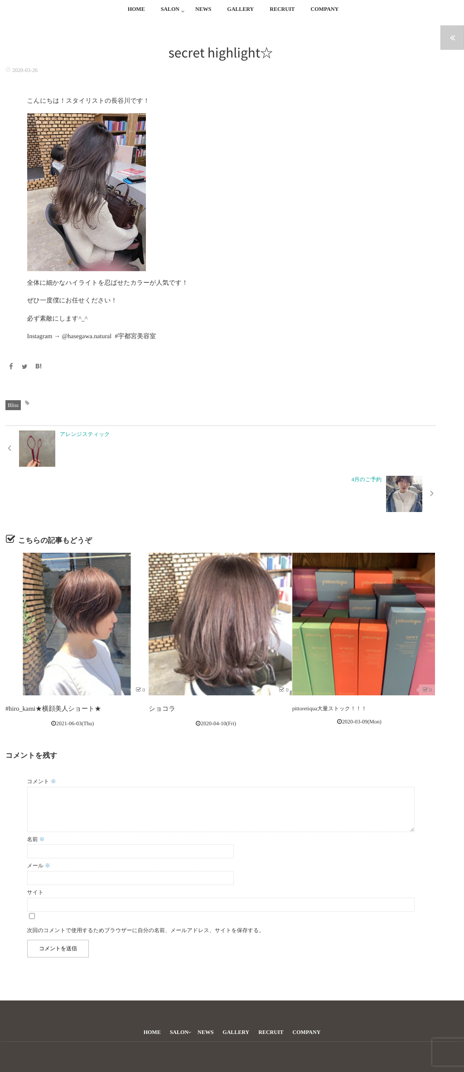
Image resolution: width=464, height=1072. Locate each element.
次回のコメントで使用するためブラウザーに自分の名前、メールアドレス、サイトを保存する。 (146, 883)
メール (39, 818)
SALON (170, 14)
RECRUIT (282, 14)
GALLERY (240, 14)
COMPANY (325, 14)
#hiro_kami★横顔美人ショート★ (45, 663)
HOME (136, 14)
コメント (41, 734)
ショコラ (160, 663)
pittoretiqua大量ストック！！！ (329, 663)
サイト (35, 845)
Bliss (13, 404)
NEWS (203, 14)
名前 (36, 792)
